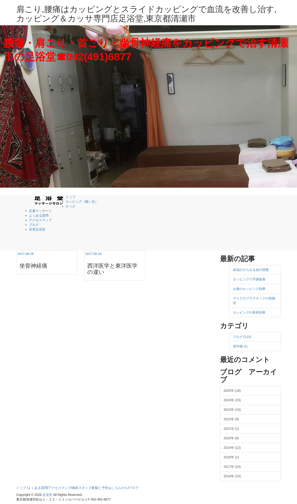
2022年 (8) (231, 419)
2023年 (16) (232, 409)
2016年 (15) (232, 476)
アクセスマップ (40, 220)
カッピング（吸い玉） (82, 201)
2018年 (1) (231, 457)
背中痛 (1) (240, 346)
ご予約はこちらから (113, 488)
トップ (70, 197)
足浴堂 (47, 495)
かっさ (70, 206)
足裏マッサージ (40, 211)
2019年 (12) (232, 447)
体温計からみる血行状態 (251, 270)
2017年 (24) (232, 467)
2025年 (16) (232, 390)
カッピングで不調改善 (249, 279)
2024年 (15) (232, 400)
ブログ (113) (242, 337)
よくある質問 (38, 215)
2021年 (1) (231, 428)
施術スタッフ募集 (85, 488)
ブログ (34, 225)
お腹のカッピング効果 (249, 289)
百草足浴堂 (37, 229)
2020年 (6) (231, 438)
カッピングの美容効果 (249, 312)
